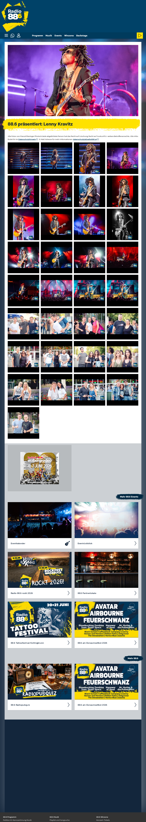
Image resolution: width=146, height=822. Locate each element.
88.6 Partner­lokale (107, 593)
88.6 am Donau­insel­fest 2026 (107, 642)
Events (58, 35)
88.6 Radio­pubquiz (40, 704)
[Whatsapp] (12, 35)
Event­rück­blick (107, 543)
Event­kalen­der (40, 543)
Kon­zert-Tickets (103, 819)
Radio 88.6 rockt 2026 (40, 593)
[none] (6, 35)
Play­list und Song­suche (60, 819)
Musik (49, 35)
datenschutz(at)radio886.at (85, 139)
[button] (18, 35)
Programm (37, 35)
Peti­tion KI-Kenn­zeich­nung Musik (17, 819)
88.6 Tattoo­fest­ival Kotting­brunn (40, 642)
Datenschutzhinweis (27, 139)
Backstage (81, 35)
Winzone (69, 35)
